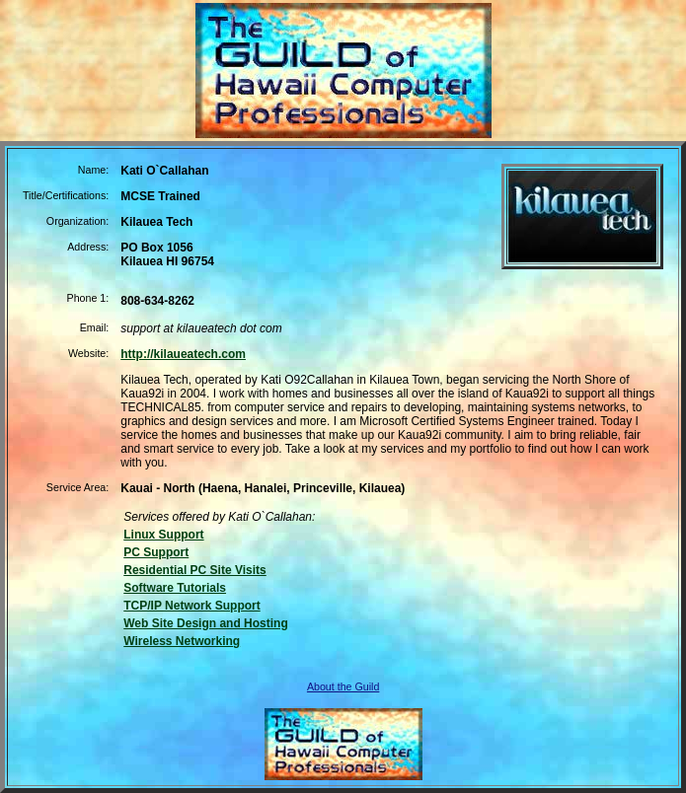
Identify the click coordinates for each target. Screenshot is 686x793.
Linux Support (163, 534)
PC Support (156, 552)
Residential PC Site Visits (195, 570)
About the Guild (343, 686)
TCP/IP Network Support (191, 606)
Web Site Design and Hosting (205, 623)
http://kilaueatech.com (183, 354)
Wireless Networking (181, 641)
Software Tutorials (174, 588)
